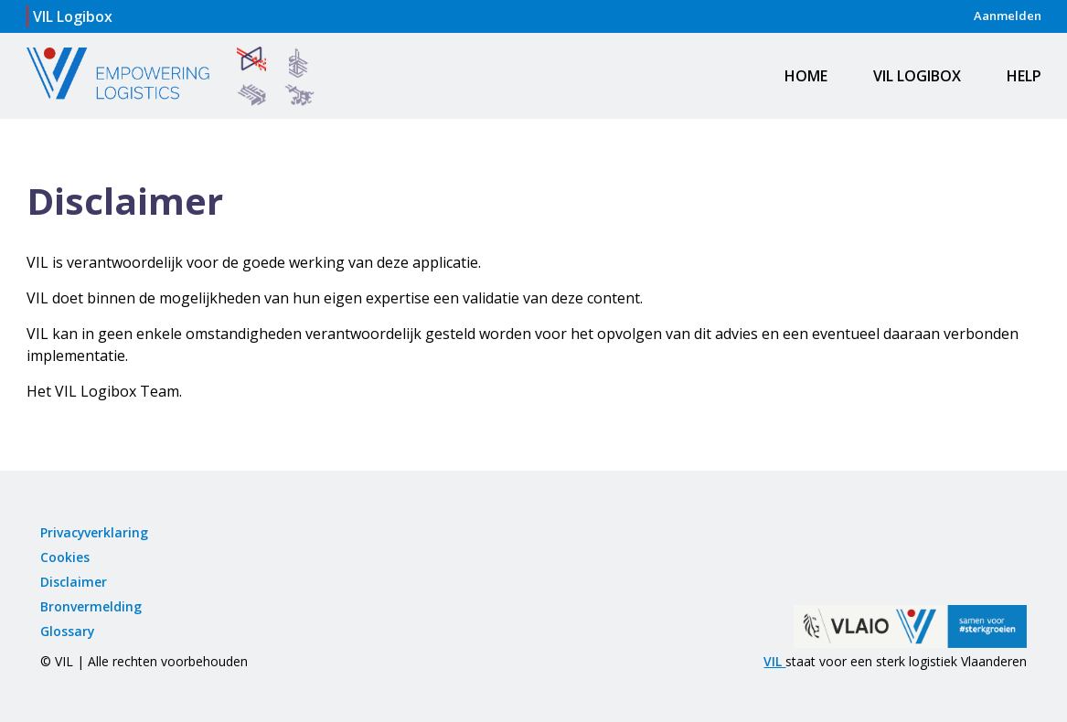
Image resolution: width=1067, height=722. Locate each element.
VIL (774, 661)
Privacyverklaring (94, 532)
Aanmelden (1007, 15)
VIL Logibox (917, 76)
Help (1024, 76)
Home (805, 76)
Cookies (65, 557)
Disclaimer (73, 581)
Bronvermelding (91, 606)
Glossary (67, 631)
